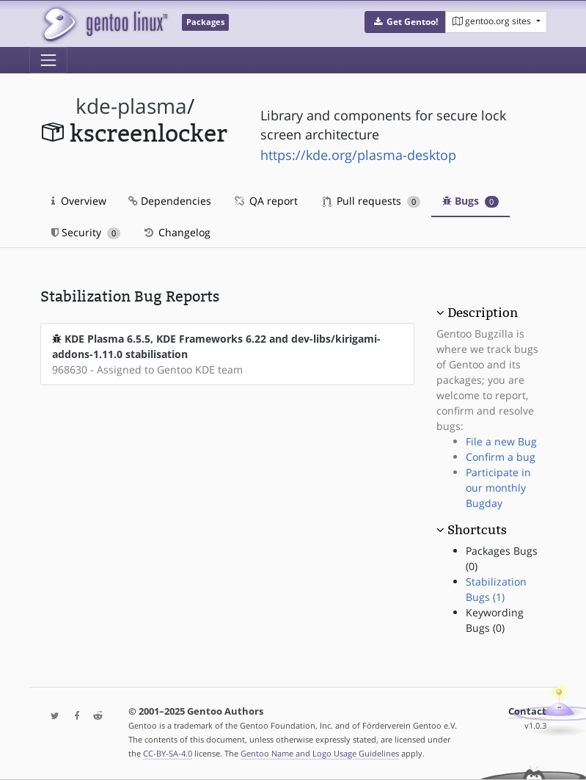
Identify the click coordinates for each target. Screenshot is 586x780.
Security (86, 232)
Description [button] (482, 312)
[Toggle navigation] (48, 60)
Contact (527, 711)
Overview (78, 201)
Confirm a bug (500, 457)
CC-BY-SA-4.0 (167, 753)
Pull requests (372, 201)
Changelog (176, 232)
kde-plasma (131, 106)
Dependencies (169, 201)
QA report (265, 201)
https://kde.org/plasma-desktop (358, 155)
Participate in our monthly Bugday (498, 487)
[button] (405, 22)
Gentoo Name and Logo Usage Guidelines (320, 753)
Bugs (470, 201)
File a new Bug (501, 441)
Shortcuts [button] (477, 529)
